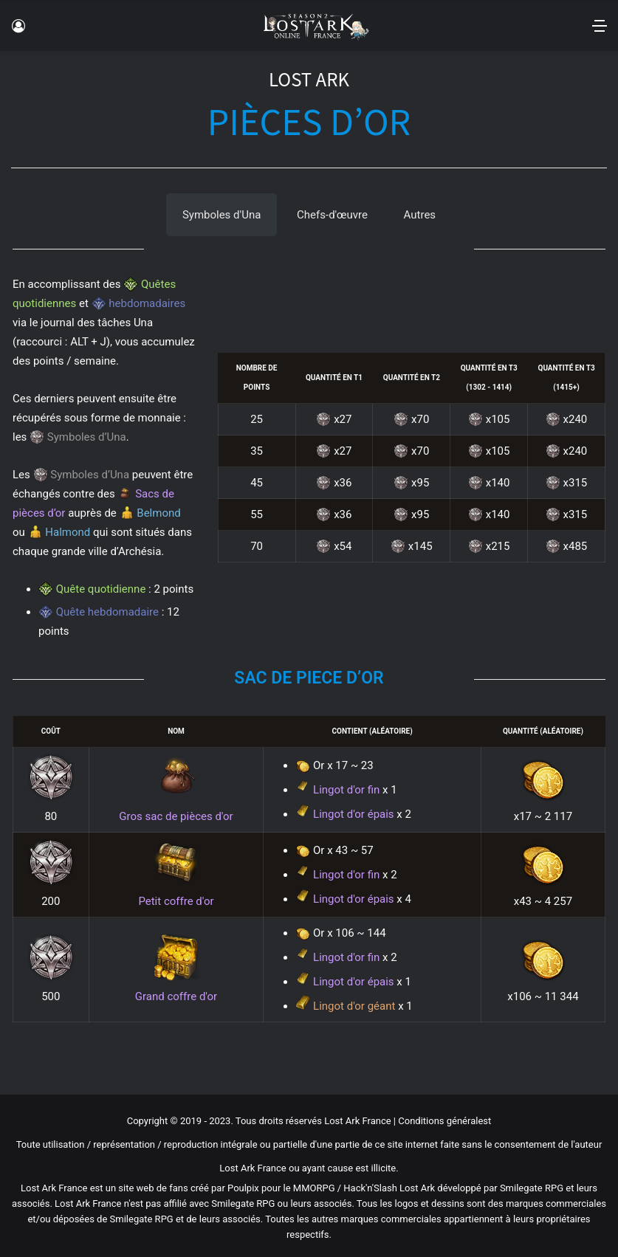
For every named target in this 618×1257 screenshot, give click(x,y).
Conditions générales (443, 1120)
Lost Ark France (357, 1120)
